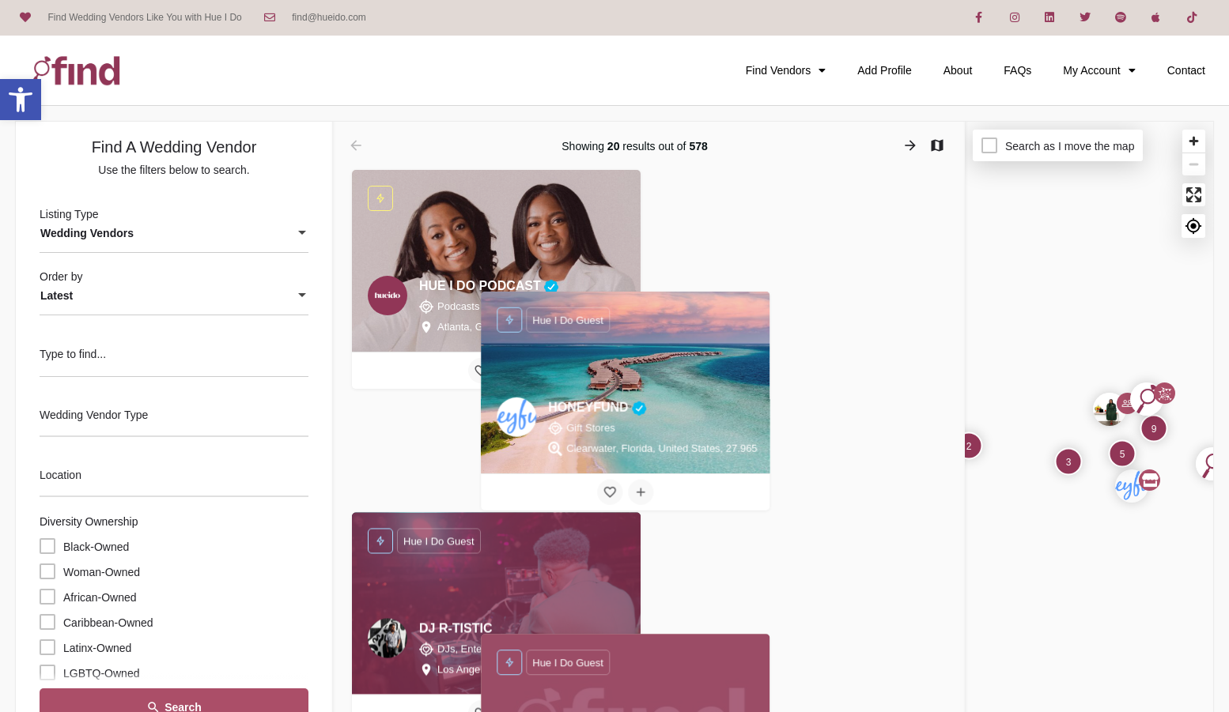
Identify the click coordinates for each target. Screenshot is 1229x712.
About (958, 70)
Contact (1186, 70)
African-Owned (100, 597)
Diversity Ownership (89, 521)
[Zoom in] (1193, 141)
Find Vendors (786, 70)
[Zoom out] (1193, 164)
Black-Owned (96, 547)
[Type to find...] (174, 358)
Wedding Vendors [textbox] (87, 233)
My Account (1099, 70)
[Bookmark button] (480, 370)
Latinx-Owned (97, 648)
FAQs (1017, 70)
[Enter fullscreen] (1193, 194)
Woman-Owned (101, 572)
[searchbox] (172, 416)
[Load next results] (911, 145)
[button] (20, 99)
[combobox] (174, 234)
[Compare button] (511, 370)
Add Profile (884, 70)
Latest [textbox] (56, 295)
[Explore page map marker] (1131, 486)
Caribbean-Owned (108, 622)
